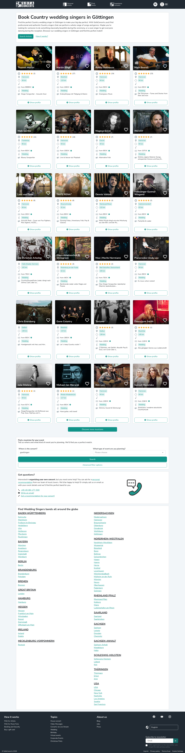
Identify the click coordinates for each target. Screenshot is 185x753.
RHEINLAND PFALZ (105, 595)
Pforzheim (22, 534)
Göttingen (98, 534)
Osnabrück (98, 528)
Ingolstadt (22, 554)
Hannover (98, 520)
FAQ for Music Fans (11, 724)
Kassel (21, 619)
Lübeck (97, 662)
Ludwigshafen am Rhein (104, 608)
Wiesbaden (23, 616)
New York (98, 693)
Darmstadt (22, 622)
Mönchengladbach (101, 573)
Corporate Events (56, 738)
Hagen (96, 559)
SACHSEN (99, 623)
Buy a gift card (9, 730)
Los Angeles (99, 698)
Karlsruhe (22, 517)
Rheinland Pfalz (100, 599)
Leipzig (97, 630)
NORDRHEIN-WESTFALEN (109, 538)
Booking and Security (12, 727)
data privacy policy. (163, 747)
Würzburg (22, 556)
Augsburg (22, 548)
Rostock (21, 644)
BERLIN (22, 561)
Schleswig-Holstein (102, 659)
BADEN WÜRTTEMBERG (32, 513)
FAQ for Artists (10, 721)
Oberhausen (99, 585)
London (21, 593)
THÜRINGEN (101, 669)
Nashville (98, 696)
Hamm (97, 562)
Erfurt (96, 676)
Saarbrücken (99, 619)
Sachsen (97, 627)
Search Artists (26, 36)
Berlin (20, 565)
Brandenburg (23, 573)
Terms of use (166, 751)
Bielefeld (98, 548)
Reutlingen (22, 537)
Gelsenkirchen (100, 556)
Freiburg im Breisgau (27, 522)
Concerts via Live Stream (59, 727)
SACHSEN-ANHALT (105, 641)
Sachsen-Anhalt (101, 644)
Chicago (97, 690)
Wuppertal (98, 545)
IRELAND (23, 629)
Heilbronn (22, 531)
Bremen (21, 585)
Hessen (21, 610)
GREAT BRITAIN (27, 589)
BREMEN (23, 581)
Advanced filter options (92, 465)
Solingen (97, 591)
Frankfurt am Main (26, 613)
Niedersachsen (100, 517)
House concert (55, 721)
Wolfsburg (98, 531)
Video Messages (56, 724)
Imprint (145, 751)
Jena (96, 679)
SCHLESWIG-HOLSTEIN (107, 655)
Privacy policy (155, 751)
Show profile (35, 102)
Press (99, 727)
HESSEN (22, 606)
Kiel (95, 664)
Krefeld (97, 568)
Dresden (97, 633)
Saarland (97, 616)
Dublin (21, 636)
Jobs (98, 724)
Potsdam (22, 576)
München (22, 545)
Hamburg (22, 602)
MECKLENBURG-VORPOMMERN (36, 641)
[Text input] (159, 740)
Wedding (53, 730)
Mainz (96, 605)
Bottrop (97, 554)
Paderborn (98, 588)
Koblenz (97, 602)
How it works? (42, 36)
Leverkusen (99, 571)
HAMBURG (24, 598)
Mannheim (22, 520)
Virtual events (55, 735)
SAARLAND (100, 612)
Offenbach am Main (26, 625)
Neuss (96, 582)
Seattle (97, 701)
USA (96, 683)
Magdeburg (99, 647)
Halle (96, 650)
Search (92, 459)
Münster (97, 579)
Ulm (20, 528)
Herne (96, 565)
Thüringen (98, 673)
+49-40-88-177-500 (30, 490)
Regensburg (23, 551)
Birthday (53, 732)
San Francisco (99, 704)
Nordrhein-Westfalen (103, 542)
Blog (98, 721)
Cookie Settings (177, 751)
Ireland (21, 633)
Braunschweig (100, 522)
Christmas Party (56, 741)
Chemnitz (98, 636)
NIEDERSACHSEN (104, 513)
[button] (164, 4)
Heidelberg (23, 525)
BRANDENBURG (27, 570)
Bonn (96, 551)
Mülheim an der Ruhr (103, 576)
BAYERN (23, 541)
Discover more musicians (92, 429)
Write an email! (27, 493)
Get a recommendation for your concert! (38, 496)
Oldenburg (98, 525)
